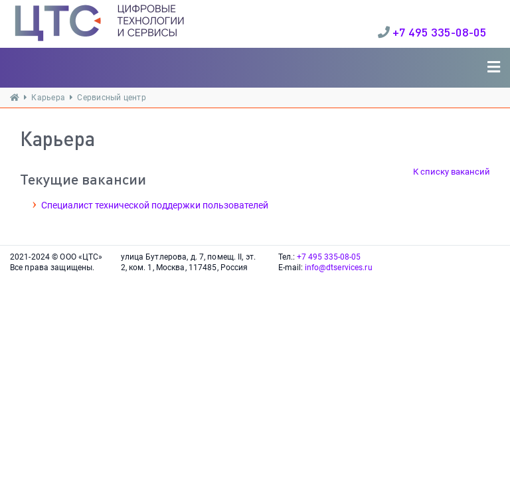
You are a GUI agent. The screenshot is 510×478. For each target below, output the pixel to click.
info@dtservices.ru (339, 267)
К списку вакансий (451, 171)
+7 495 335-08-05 (439, 32)
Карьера (48, 97)
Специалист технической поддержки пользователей (154, 205)
